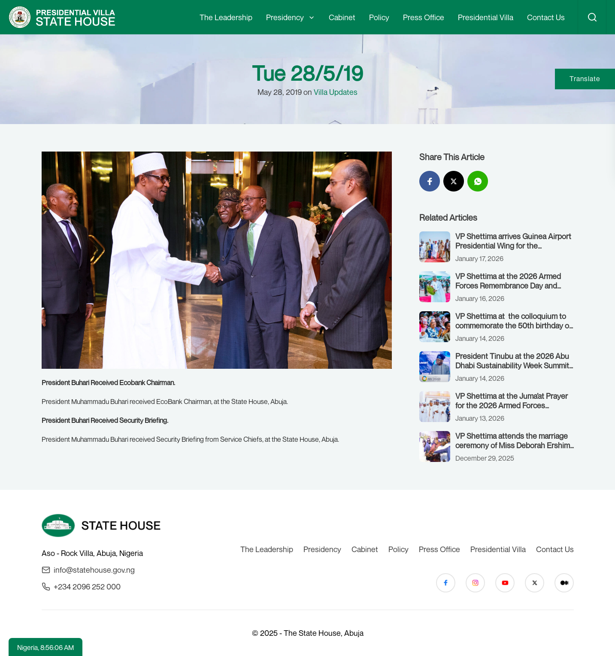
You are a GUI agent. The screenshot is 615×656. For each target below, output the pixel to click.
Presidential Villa (485, 17)
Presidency (285, 17)
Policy (379, 17)
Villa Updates (335, 92)
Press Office (423, 17)
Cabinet (342, 17)
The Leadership (226, 17)
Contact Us (546, 17)
